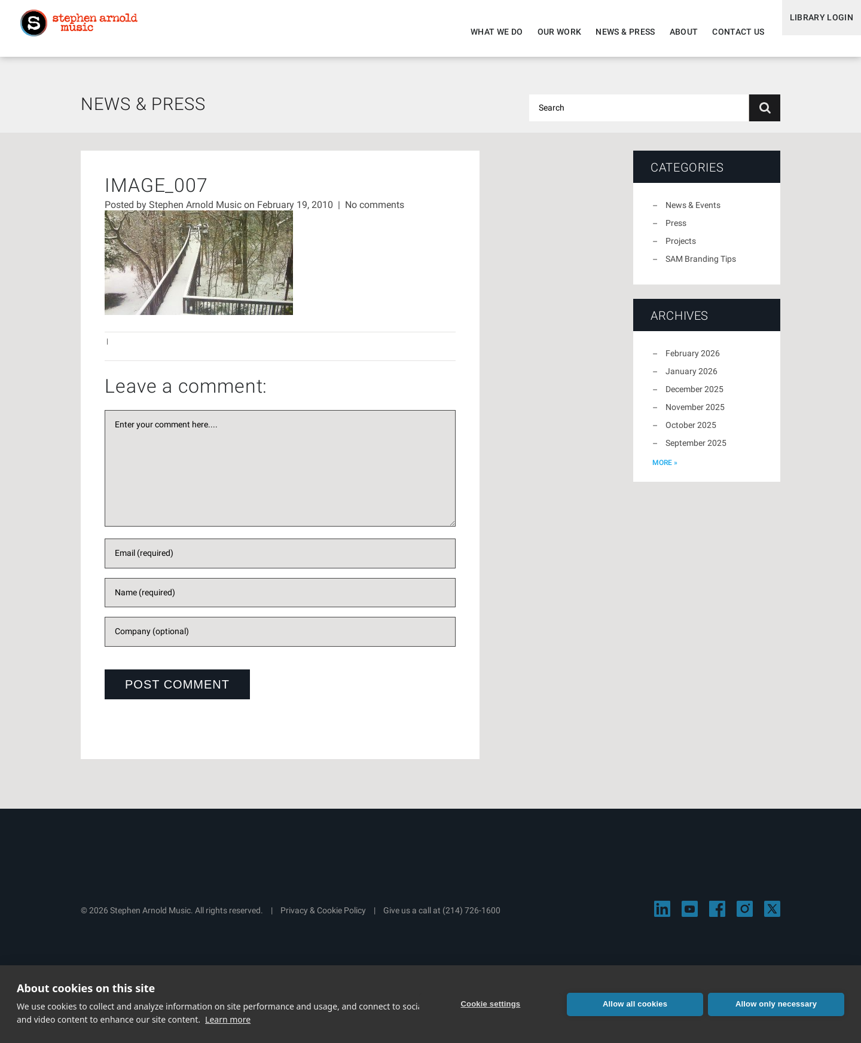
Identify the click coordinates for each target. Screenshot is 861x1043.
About (670, 31)
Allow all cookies (635, 1003)
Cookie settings (494, 1003)
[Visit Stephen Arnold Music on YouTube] (690, 916)
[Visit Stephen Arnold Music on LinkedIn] (662, 916)
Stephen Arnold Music (91, 32)
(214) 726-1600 (471, 917)
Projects (680, 248)
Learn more (228, 1019)
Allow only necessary (776, 1003)
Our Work (546, 31)
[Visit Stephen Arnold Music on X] (772, 916)
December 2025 (694, 396)
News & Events (692, 212)
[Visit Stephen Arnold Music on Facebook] (717, 916)
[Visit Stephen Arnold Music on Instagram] (745, 916)
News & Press (612, 31)
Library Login (815, 31)
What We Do (483, 31)
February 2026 (692, 360)
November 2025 (695, 414)
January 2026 (691, 378)
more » (664, 470)
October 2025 (690, 432)
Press (675, 230)
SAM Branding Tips (700, 266)
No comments (374, 212)
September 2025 (695, 450)
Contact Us (725, 31)
